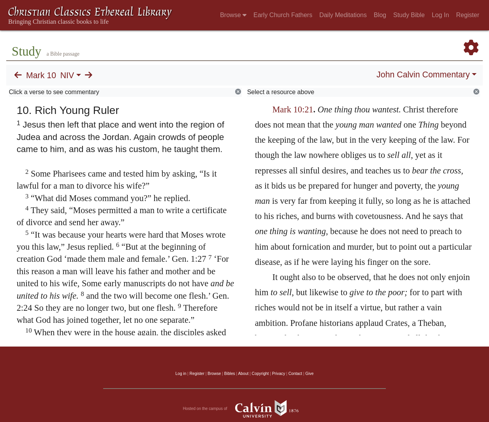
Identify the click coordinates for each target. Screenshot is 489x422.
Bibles (229, 373)
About (243, 373)
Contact (295, 373)
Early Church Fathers (282, 15)
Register (467, 15)
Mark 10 (41, 75)
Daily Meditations (343, 15)
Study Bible (409, 15)
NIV (67, 75)
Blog (380, 15)
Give (309, 373)
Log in (181, 373)
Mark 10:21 (292, 109)
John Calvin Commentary (423, 74)
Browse (233, 15)
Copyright (260, 373)
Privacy (278, 373)
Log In (440, 15)
